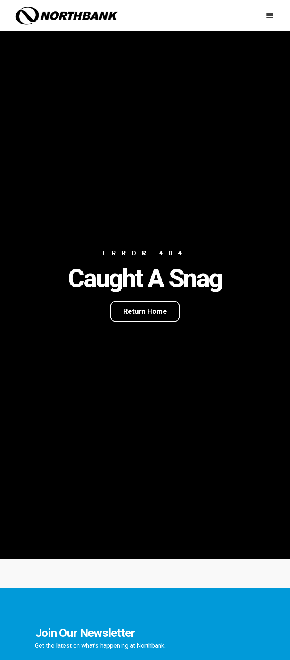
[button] (270, 16)
